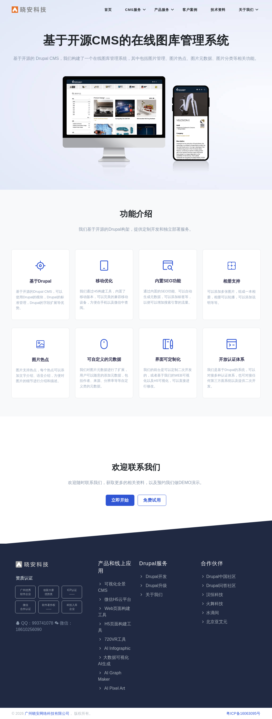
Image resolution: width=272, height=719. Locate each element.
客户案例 (189, 10)
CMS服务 (133, 10)
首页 (108, 10)
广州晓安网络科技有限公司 (47, 713)
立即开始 (120, 500)
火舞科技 (212, 603)
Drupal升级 (153, 585)
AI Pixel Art (111, 688)
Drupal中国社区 (218, 576)
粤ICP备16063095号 (243, 713)
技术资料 (218, 10)
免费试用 (152, 500)
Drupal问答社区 (218, 585)
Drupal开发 (153, 576)
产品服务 (161, 10)
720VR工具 (112, 639)
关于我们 (246, 10)
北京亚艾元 (214, 621)
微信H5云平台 (114, 599)
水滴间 (210, 612)
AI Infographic (114, 648)
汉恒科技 (212, 594)
